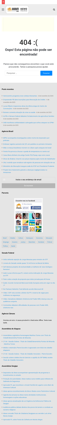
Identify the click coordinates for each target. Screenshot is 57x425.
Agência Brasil (7, 131)
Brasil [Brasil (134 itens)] (5, 238)
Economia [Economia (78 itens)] (39, 238)
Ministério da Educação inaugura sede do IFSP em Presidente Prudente (28, 166)
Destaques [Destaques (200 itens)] (29, 238)
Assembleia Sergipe (10, 366)
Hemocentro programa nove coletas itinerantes (20, 96)
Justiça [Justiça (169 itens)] (23, 242)
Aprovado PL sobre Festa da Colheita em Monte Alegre (22, 419)
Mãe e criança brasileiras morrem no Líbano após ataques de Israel (27, 148)
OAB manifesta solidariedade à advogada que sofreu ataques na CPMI (28, 122)
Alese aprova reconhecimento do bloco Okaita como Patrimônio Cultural (29, 391)
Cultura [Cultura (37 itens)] (20, 238)
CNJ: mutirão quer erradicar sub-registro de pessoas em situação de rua (29, 162)
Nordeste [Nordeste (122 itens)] (41, 242)
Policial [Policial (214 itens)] (49, 242)
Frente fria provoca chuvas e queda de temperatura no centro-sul (26, 151)
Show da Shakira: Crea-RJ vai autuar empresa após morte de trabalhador (29, 159)
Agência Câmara (8, 314)
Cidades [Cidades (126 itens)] (12, 238)
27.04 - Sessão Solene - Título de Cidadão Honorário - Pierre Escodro (27, 354)
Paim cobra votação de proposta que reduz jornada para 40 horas (26, 279)
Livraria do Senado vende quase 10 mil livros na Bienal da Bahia (26, 263)
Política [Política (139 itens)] (5, 246)
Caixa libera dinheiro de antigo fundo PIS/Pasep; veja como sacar (26, 155)
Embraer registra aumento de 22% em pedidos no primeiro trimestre (27, 144)
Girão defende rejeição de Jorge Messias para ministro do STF (25, 259)
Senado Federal (8, 253)
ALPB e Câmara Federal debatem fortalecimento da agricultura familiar (28, 116)
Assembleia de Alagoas (11, 329)
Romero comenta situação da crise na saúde (19, 112)
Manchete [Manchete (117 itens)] (32, 242)
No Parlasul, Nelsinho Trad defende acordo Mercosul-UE (23, 289)
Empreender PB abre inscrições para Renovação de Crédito (24, 100)
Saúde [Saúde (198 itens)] (13, 246)
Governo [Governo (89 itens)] (14, 242)
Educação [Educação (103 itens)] (49, 238)
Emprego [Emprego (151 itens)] (6, 242)
